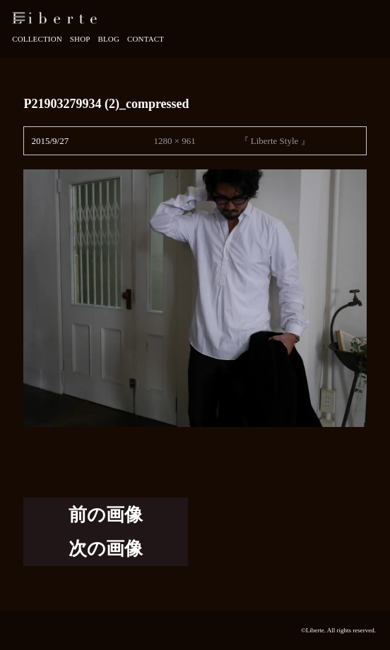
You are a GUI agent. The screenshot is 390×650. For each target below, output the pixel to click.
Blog (108, 39)
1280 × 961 (174, 141)
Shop (80, 39)
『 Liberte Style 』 (275, 141)
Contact (145, 39)
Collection (37, 39)
